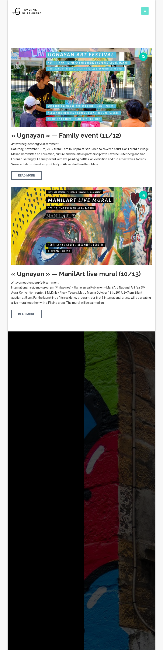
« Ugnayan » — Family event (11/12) (66, 135)
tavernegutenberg (26, 144)
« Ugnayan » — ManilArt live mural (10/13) (76, 274)
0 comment (50, 144)
